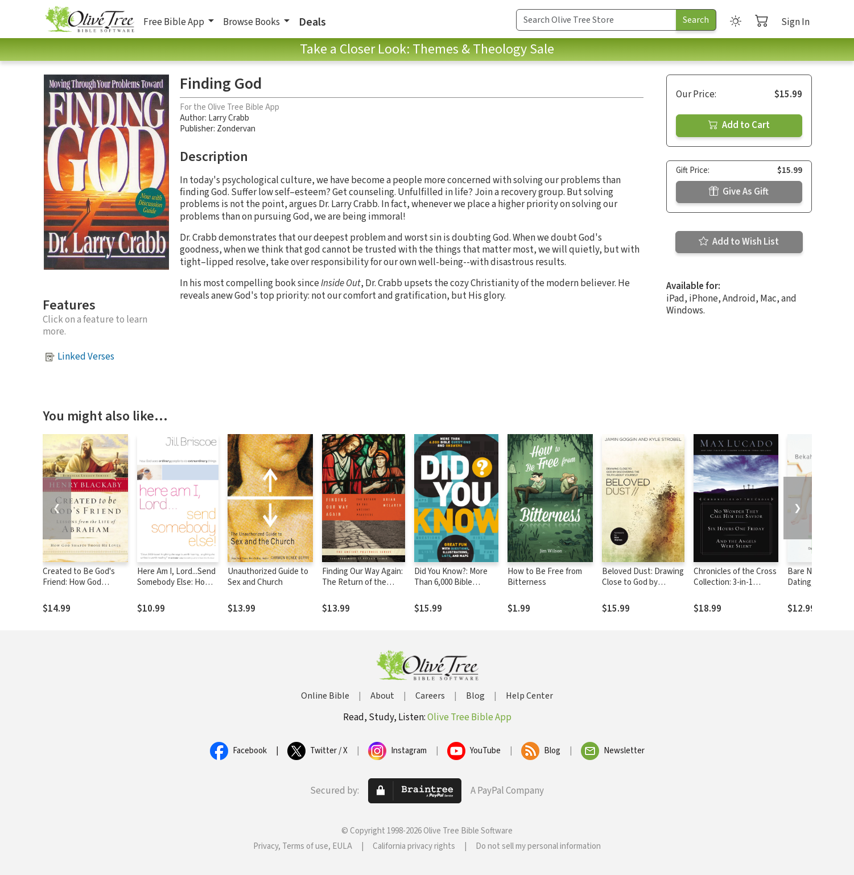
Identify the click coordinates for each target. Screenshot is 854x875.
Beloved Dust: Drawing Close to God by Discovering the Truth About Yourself (643, 588)
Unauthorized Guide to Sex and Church (268, 577)
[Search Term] (596, 20)
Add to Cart (739, 125)
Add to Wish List (739, 242)
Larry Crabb (228, 118)
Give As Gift (739, 192)
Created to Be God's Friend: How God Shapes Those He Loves (79, 588)
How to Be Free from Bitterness (545, 577)
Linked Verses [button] (85, 357)
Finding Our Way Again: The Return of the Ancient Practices (362, 582)
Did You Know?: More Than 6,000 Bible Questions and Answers (451, 588)
